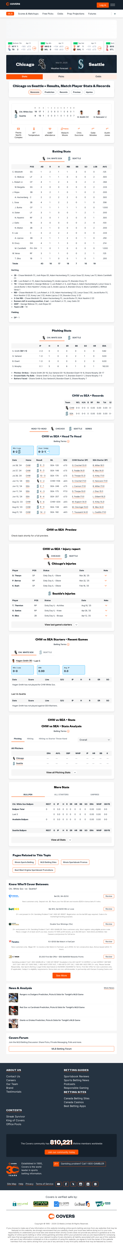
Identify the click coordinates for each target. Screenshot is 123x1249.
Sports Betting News (76, 1080)
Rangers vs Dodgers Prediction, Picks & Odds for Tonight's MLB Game (51, 994)
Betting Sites (75, 1092)
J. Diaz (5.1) (98, 491)
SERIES (88, 428)
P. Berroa (16, 580)
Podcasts (69, 1084)
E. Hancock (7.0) (100, 481)
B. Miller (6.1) (98, 465)
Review (109, 896)
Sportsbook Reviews (76, 1076)
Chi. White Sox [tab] (52, 159)
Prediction (49, 92)
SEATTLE (70, 556)
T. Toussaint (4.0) (80, 512)
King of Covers (15, 1120)
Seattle (96, 64)
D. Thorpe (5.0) (78, 491)
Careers (11, 1080)
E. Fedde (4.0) (78, 470)
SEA (71, 413)
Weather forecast (59, 68)
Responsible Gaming (76, 1087)
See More (61, 975)
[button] (106, 575)
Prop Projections (75, 13)
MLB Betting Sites (48, 862)
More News (109, 988)
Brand (9, 1087)
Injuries (89, 92)
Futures (92, 13)
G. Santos (16, 610)
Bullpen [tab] (28, 794)
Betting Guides (76, 1070)
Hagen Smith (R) (24, 660)
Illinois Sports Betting (24, 862)
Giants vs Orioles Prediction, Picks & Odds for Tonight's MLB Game (50, 1020)
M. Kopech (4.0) (79, 502)
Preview (77, 92)
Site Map (11, 1183)
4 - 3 (42, 491)
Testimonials (13, 1091)
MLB (10, 13)
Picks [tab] (61, 76)
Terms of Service (44, 1183)
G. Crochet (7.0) (79, 481)
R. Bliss (15, 615)
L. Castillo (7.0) (99, 512)
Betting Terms (62, 441)
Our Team (12, 1084)
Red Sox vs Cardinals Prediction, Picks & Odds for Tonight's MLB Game (52, 1007)
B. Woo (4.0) (98, 470)
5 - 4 (42, 502)
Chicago (25, 64)
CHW (72, 408)
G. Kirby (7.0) (98, 475)
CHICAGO (52, 556)
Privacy (29, 1183)
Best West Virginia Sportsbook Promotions (34, 870)
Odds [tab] (98, 76)
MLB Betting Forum (62, 1048)
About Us (13, 1070)
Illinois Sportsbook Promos (75, 862)
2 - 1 (42, 486)
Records (64, 92)
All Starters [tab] (61, 794)
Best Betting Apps (75, 1106)
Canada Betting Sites (76, 1098)
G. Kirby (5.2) (98, 502)
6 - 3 (42, 465)
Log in (103, 5)
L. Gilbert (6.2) (99, 496)
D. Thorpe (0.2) (78, 475)
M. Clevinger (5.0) (80, 507)
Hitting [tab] (30, 738)
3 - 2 (42, 481)
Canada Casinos (74, 1102)
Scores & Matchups (28, 13)
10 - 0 (42, 475)
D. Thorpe (16, 575)
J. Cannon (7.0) (79, 486)
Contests (14, 1110)
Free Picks (47, 13)
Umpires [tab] (94, 794)
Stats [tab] (24, 76)
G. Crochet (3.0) (79, 465)
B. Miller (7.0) (98, 486)
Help (21, 1183)
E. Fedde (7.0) (78, 496)
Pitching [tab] (18, 738)
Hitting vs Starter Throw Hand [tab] (53, 738)
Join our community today (61, 1152)
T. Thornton (17, 605)
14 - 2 (42, 512)
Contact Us (13, 1076)
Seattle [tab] (74, 159)
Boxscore (34, 92)
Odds (60, 13)
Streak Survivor (15, 1116)
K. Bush (15, 586)
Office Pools (13, 1124)
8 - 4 (42, 496)
